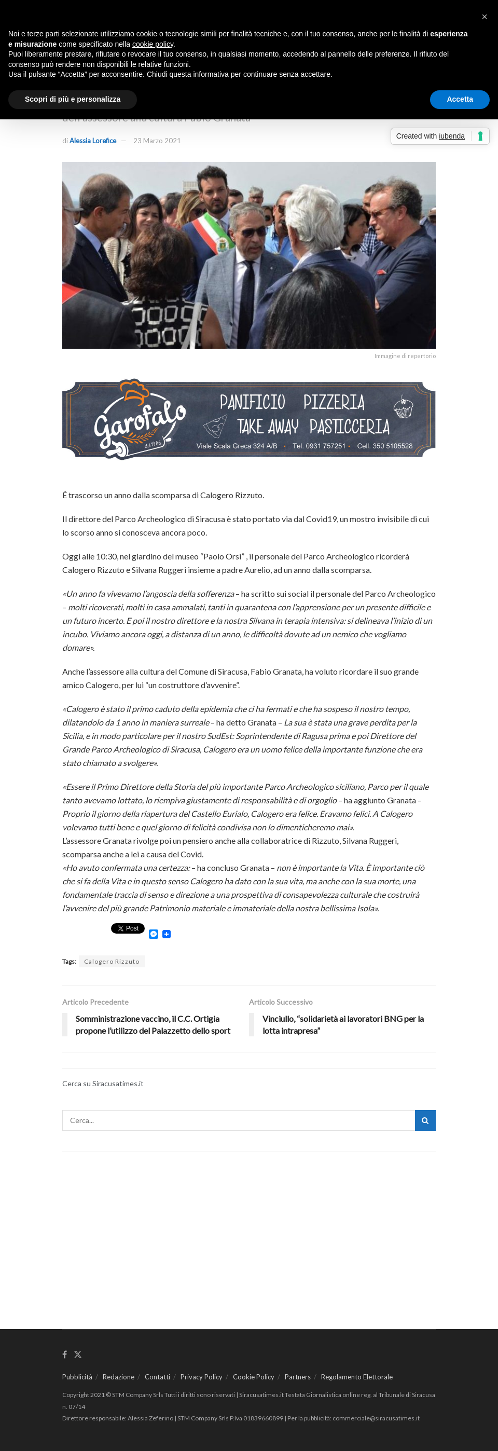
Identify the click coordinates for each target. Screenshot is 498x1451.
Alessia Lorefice (93, 140)
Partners (298, 1377)
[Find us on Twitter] (78, 1355)
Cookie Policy (253, 1377)
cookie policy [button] (152, 44)
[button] (484, 16)
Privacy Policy (202, 1377)
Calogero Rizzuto (112, 961)
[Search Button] (425, 1120)
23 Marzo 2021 (157, 140)
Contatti (157, 1377)
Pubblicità (77, 1377)
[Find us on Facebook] (64, 1355)
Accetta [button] (460, 99)
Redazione (118, 1377)
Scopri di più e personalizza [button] (72, 99)
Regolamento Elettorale (357, 1377)
